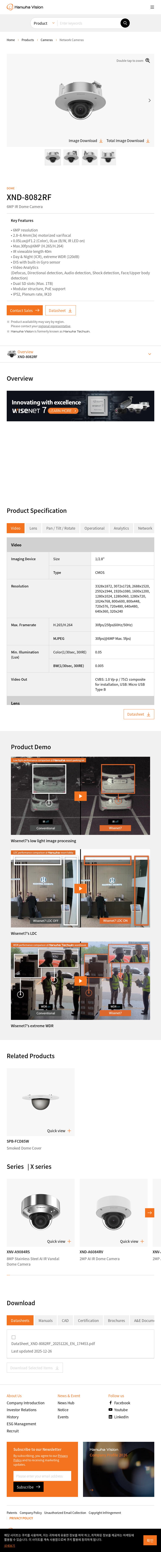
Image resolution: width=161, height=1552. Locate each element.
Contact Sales (24, 310)
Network (145, 528)
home (11, 40)
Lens (33, 528)
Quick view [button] (59, 1131)
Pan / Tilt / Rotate (60, 528)
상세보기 (9, 1545)
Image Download (86, 140)
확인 (150, 1540)
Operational (94, 528)
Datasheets (20, 1320)
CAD (65, 1320)
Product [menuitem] (40, 23)
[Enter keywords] (89, 23)
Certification (88, 1320)
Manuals (46, 1320)
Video (15, 528)
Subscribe (28, 1487)
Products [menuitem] (28, 40)
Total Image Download (128, 140)
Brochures (116, 1320)
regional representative (54, 326)
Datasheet (60, 310)
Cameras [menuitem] (47, 40)
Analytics (121, 528)
